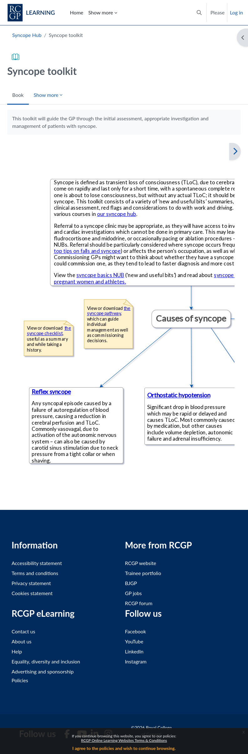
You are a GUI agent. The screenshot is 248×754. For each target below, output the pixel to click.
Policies (20, 680)
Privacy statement (31, 583)
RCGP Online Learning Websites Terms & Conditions (124, 740)
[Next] (235, 151)
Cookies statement (32, 593)
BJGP (131, 583)
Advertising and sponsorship (43, 671)
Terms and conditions (35, 573)
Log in (236, 12)
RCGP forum (138, 603)
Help (17, 651)
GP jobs (133, 593)
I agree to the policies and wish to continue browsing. (124, 748)
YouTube (134, 641)
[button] (199, 12)
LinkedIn (134, 651)
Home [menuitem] (76, 12)
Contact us (23, 631)
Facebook (135, 631)
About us (21, 641)
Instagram (136, 661)
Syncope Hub (26, 35)
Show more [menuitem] (100, 12)
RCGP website (140, 563)
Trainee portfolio (143, 573)
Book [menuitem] (18, 95)
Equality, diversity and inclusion (46, 661)
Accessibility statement (37, 563)
